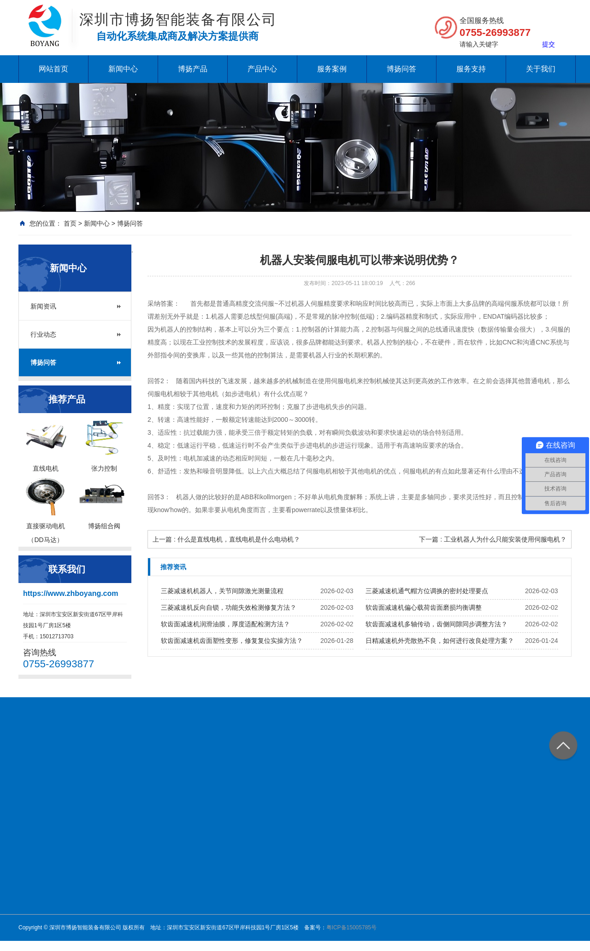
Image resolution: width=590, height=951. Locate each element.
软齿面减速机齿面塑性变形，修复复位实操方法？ (232, 640)
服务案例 (332, 69)
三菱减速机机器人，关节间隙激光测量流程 (222, 591)
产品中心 (262, 69)
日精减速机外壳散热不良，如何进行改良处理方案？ (440, 640)
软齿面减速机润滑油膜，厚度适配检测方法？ (225, 624)
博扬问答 (401, 69)
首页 (70, 223)
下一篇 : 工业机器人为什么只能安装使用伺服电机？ (492, 539)
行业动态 (43, 334)
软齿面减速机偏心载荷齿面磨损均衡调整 (424, 607)
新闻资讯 (43, 306)
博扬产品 (192, 69)
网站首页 (53, 69)
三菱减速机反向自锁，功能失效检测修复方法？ (228, 607)
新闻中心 (123, 69)
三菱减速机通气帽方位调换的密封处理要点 (427, 591)
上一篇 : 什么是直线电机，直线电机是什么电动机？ (226, 539)
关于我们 (540, 69)
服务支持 (471, 69)
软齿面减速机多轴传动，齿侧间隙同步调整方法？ (436, 624)
